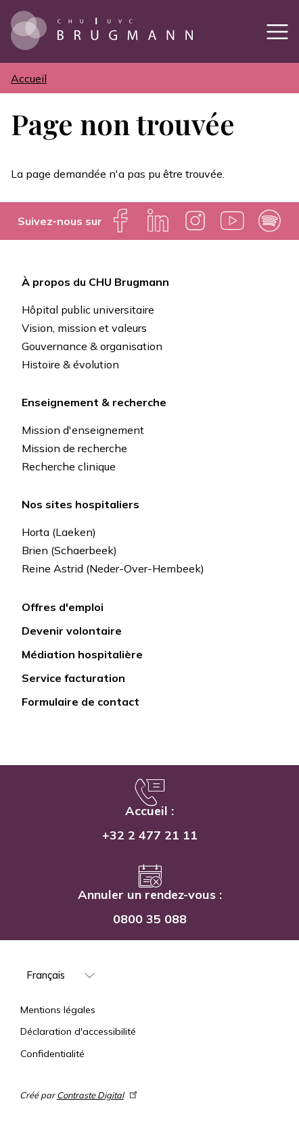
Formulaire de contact (80, 701)
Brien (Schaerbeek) (69, 550)
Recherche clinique (69, 466)
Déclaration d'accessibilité (78, 1031)
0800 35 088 (150, 919)
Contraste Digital (98, 1095)
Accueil (29, 78)
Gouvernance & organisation (92, 346)
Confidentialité (52, 1054)
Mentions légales (57, 1010)
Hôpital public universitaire (88, 309)
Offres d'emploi (63, 607)
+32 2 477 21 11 (150, 835)
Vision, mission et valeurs (84, 328)
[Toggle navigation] (277, 31)
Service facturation (73, 678)
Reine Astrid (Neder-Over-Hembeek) (113, 568)
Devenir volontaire (72, 630)
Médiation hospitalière (82, 654)
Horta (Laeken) (59, 532)
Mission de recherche (74, 448)
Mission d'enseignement (83, 430)
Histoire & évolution (70, 364)
